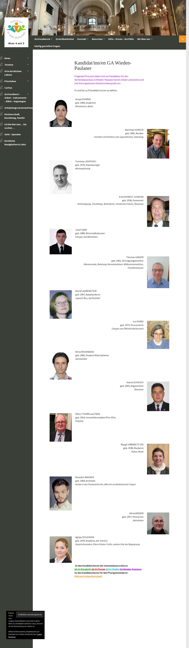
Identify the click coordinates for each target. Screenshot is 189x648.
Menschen (97, 38)
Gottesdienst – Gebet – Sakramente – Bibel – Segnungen (15, 98)
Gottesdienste (42, 38)
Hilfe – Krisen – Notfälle (121, 38)
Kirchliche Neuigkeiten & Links (15, 142)
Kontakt (81, 38)
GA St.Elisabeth (82, 569)
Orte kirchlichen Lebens (13, 73)
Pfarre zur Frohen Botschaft (16, 39)
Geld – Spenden (12, 134)
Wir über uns (143, 38)
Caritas (8, 87)
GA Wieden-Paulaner (130, 569)
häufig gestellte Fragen (47, 46)
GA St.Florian (98, 569)
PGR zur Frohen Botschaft (88, 576)
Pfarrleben (10, 81)
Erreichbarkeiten (65, 38)
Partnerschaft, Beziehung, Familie (14, 116)
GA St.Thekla (112, 569)
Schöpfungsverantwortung (18, 107)
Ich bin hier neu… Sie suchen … (15, 126)
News (7, 58)
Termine (8, 64)
